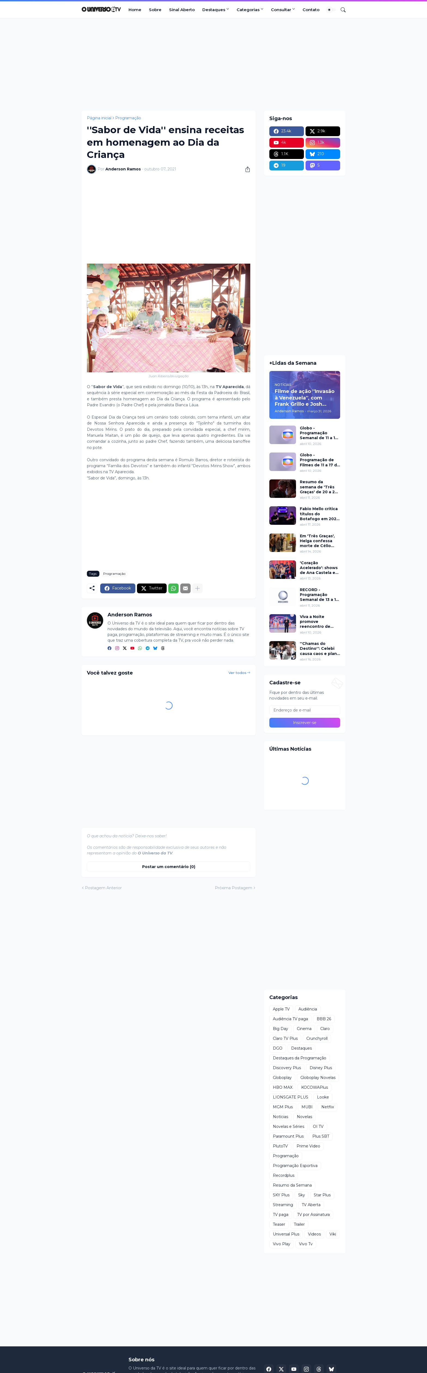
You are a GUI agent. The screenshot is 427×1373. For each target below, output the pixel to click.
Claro (325, 1028)
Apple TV (281, 1009)
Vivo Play (281, 1243)
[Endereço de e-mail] (304, 710)
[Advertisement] (213, 64)
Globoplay (282, 1077)
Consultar (281, 9)
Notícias (280, 1116)
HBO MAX (282, 1087)
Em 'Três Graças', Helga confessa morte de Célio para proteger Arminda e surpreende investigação (317, 540)
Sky (301, 1195)
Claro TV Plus (285, 1038)
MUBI (307, 1106)
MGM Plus (283, 1106)
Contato (311, 9)
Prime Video (308, 1146)
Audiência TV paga (290, 1018)
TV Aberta (311, 1204)
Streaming (283, 1204)
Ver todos (237, 672)
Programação (128, 118)
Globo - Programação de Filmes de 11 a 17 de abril (320, 460)
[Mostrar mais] (197, 588)
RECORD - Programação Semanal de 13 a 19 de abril (319, 594)
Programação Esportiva (295, 1165)
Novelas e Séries (288, 1126)
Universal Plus (286, 1234)
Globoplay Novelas (317, 1077)
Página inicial (99, 118)
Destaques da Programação (299, 1058)
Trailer (299, 1224)
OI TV (318, 1126)
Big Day (280, 1028)
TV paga (280, 1214)
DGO (277, 1048)
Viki (333, 1234)
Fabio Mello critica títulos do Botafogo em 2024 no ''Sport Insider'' (319, 513)
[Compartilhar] (245, 169)
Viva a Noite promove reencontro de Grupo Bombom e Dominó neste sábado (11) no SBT (319, 621)
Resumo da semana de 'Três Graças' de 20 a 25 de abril (318, 486)
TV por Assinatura (313, 1214)
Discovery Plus (287, 1067)
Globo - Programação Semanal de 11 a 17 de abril (319, 433)
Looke (323, 1097)
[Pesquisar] (341, 9)
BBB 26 (324, 1018)
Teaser (279, 1224)
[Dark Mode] (331, 9)
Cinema (304, 1028)
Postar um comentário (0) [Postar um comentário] (168, 866)
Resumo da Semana (292, 1185)
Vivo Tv (306, 1243)
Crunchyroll (317, 1038)
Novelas (304, 1116)
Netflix (327, 1106)
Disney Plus (321, 1067)
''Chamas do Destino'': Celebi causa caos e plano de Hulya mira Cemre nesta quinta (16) (320, 648)
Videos (314, 1234)
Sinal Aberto (182, 9)
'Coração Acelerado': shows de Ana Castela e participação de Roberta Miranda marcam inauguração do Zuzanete (319, 567)
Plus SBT (320, 1136)
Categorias (248, 9)
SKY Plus (281, 1195)
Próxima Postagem (233, 887)
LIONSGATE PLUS (290, 1097)
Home (135, 9)
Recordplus (283, 1175)
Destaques (213, 9)
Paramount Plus (288, 1136)
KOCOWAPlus (314, 1087)
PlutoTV (280, 1146)
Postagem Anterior (103, 887)
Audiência (307, 1009)
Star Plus (322, 1195)
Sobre (155, 9)
